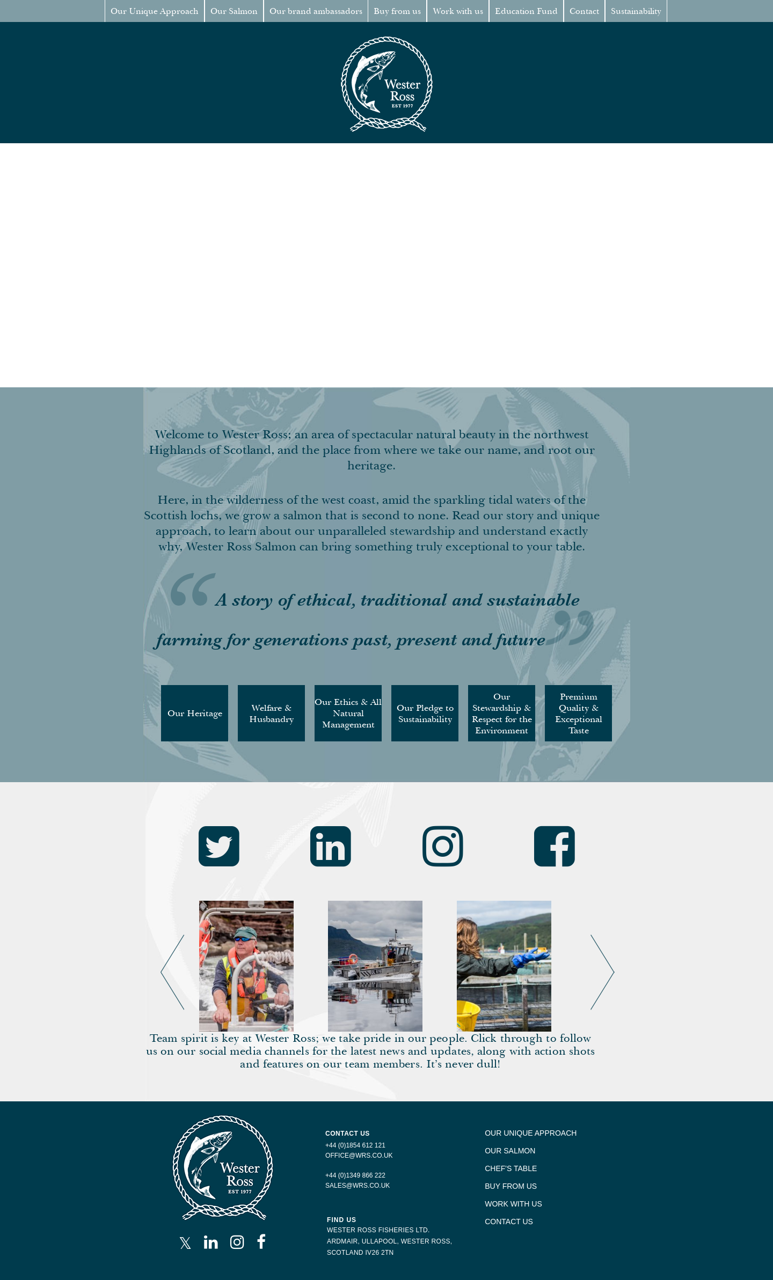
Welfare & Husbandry (271, 713)
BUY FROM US (511, 1186)
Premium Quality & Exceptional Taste (578, 713)
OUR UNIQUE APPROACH (531, 1133)
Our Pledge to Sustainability (425, 713)
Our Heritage (194, 713)
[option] (258, 966)
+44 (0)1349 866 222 (355, 1175)
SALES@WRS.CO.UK (357, 1185)
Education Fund (526, 11)
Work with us (458, 11)
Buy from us (397, 11)
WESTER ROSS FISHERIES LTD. (378, 1230)
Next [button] (590, 934)
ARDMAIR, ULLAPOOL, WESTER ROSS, (389, 1241)
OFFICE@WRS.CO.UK (359, 1155)
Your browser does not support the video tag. (386, 265)
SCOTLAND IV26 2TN (360, 1252)
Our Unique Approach (155, 11)
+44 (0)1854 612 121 (355, 1145)
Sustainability (636, 11)
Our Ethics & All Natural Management (348, 713)
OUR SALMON (510, 1150)
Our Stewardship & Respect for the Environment (502, 713)
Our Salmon (234, 11)
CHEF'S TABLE (511, 1168)
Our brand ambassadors (315, 11)
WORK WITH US (513, 1204)
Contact (584, 11)
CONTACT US (509, 1221)
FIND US (341, 1220)
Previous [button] (160, 934)
